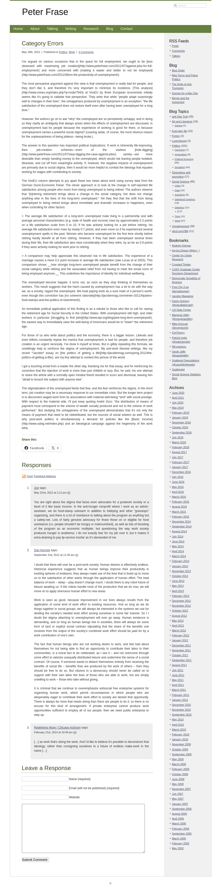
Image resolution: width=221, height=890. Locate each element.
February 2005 (180, 843)
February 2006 (180, 828)
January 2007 (180, 803)
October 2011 (180, 655)
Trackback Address (44, 476)
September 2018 (182, 432)
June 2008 (178, 779)
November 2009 (181, 744)
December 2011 (181, 645)
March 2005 (179, 838)
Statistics (179, 207)
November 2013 (181, 571)
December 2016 (181, 472)
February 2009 (180, 769)
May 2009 (178, 759)
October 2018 (180, 427)
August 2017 (179, 452)
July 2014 (177, 536)
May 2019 (178, 407)
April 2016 (178, 491)
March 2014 (179, 556)
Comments (178, 50)
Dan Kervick (42, 550)
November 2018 (181, 422)
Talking (52, 29)
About (35, 29)
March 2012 (179, 630)
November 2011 (181, 650)
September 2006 (182, 808)
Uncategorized (180, 226)
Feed (30, 476)
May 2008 (178, 784)
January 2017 (180, 467)
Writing (70, 29)
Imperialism (181, 154)
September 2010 (182, 714)
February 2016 (180, 501)
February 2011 (180, 695)
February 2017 (180, 462)
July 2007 (177, 793)
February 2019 (180, 412)
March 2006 (179, 823)
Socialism (180, 167)
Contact (126, 29)
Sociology (180, 194)
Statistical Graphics (185, 199)
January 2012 (180, 640)
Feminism (180, 149)
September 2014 (182, 526)
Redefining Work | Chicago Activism (57, 727)
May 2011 (178, 680)
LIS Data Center (181, 309)
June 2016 (178, 481)
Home (18, 29)
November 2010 (181, 709)
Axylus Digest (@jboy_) (186, 250)
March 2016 (179, 496)
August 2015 (179, 506)
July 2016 (177, 476)
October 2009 (180, 749)
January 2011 (180, 699)
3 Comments (86, 52)
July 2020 (177, 402)
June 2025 (178, 392)
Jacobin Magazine (182, 296)
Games (178, 125)
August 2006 (179, 813)
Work (72, 52)
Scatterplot (178, 369)
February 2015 (180, 516)
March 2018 (179, 442)
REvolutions (179, 346)
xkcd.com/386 (180, 231)
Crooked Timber (181, 264)
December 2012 (181, 600)
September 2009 (182, 754)
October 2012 (180, 610)
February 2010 (180, 734)
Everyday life (179, 131)
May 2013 (178, 585)
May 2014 (178, 546)
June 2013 (178, 580)
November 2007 (181, 788)
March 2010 (179, 729)
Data (177, 190)
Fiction (176, 135)
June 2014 (178, 541)
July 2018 (177, 437)
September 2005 (182, 833)
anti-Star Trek (180, 116)
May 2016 (178, 486)
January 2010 (180, 739)
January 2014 (180, 566)
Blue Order (178, 70)
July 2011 (177, 670)
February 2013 (180, 595)
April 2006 (178, 818)
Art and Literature (182, 121)
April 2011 (178, 684)
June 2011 (178, 675)
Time (177, 216)
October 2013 (180, 576)
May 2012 (178, 620)
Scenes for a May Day (185, 93)
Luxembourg (179, 140)
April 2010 (178, 724)
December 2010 (181, 704)
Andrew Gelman (181, 245)
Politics (63, 52)
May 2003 (178, 848)
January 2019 (180, 417)
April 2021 (178, 397)
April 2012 (178, 625)
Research (91, 29)
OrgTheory (178, 332)
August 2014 (179, 531)
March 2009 (179, 764)
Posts (175, 45)
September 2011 (182, 660)
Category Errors (42, 43)
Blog (109, 29)
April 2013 (178, 590)
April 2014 (178, 551)
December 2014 (181, 521)
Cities (178, 185)
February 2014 (180, 561)
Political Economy (184, 159)
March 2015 (179, 511)
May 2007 (178, 798)
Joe (36, 488)
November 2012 (181, 605)
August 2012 (179, 615)
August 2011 (179, 665)
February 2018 (180, 447)
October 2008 (180, 774)
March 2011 (179, 689)
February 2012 (180, 635)
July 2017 (177, 457)
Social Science (181, 181)
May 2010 (178, 719)
